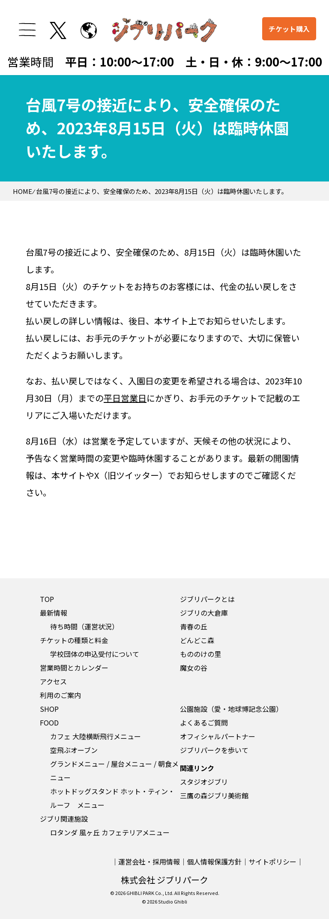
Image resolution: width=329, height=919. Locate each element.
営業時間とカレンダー (74, 667)
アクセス (53, 681)
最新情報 (53, 613)
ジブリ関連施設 (64, 818)
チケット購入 (289, 29)
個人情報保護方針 (214, 861)
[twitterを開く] (58, 30)
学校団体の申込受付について (94, 654)
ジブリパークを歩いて (214, 750)
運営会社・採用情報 (149, 861)
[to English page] (89, 30)
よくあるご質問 (204, 722)
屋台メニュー (131, 764)
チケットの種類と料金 (74, 640)
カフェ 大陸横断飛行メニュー (95, 736)
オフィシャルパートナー (217, 736)
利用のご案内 (60, 695)
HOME (22, 191)
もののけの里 (200, 654)
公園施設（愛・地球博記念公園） (231, 709)
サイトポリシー (272, 861)
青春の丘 (193, 626)
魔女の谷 (193, 667)
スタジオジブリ (204, 782)
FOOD (49, 722)
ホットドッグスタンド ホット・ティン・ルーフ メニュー (112, 798)
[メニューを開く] (27, 29)
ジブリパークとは (207, 599)
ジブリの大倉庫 (204, 613)
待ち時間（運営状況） (84, 626)
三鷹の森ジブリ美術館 (214, 795)
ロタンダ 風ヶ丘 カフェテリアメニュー (110, 832)
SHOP (49, 709)
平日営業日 (125, 398)
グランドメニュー (77, 764)
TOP (47, 599)
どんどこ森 (197, 640)
